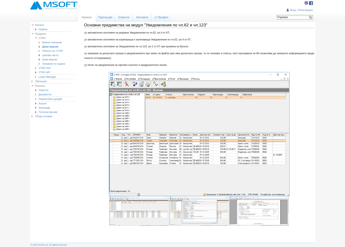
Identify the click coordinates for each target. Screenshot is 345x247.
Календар (44, 107)
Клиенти (123, 17)
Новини (43, 29)
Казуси (43, 103)
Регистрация (305, 10)
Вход (293, 10)
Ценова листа (50, 55)
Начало (39, 25)
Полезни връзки (48, 112)
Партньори (105, 17)
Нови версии (49, 59)
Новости (44, 90)
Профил (163, 17)
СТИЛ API (44, 72)
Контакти (142, 17)
